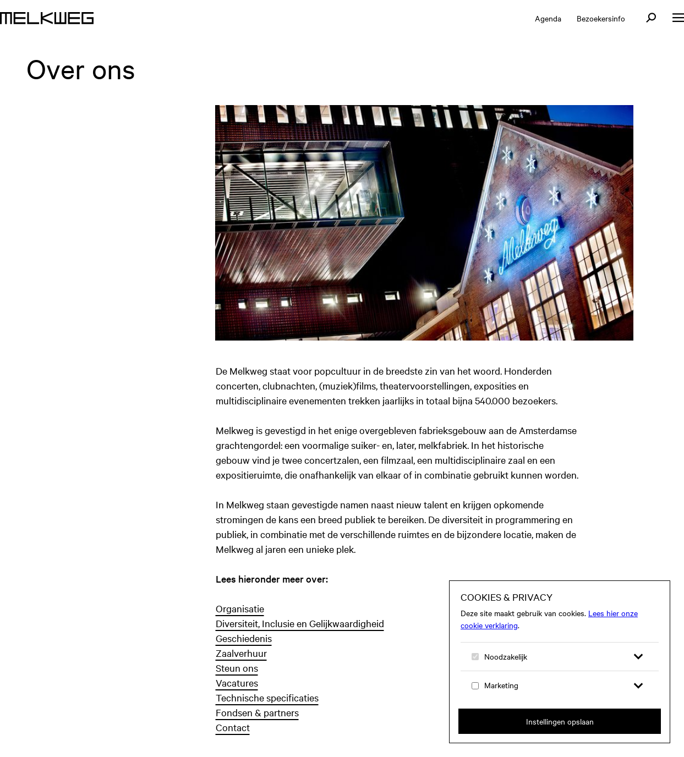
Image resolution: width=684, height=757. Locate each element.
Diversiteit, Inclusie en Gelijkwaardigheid (300, 623)
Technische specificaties (267, 697)
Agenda (548, 18)
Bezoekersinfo (601, 18)
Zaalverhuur (241, 652)
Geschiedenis (244, 638)
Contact (233, 727)
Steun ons (237, 667)
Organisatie (240, 608)
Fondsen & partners (257, 712)
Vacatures (237, 682)
